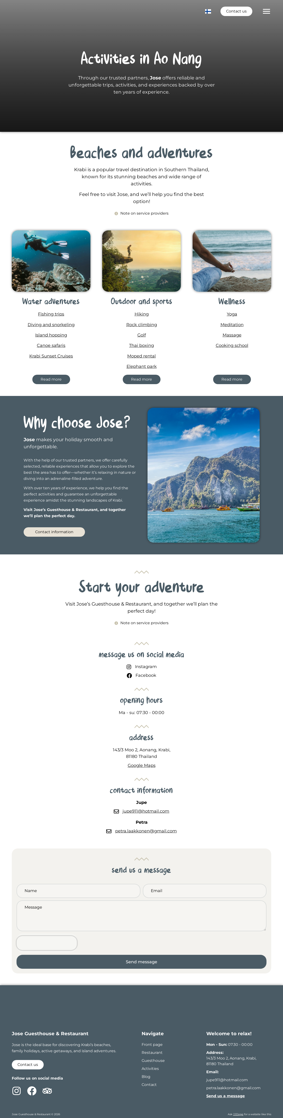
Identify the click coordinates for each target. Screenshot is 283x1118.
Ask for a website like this (249, 1114)
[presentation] (47, 943)
